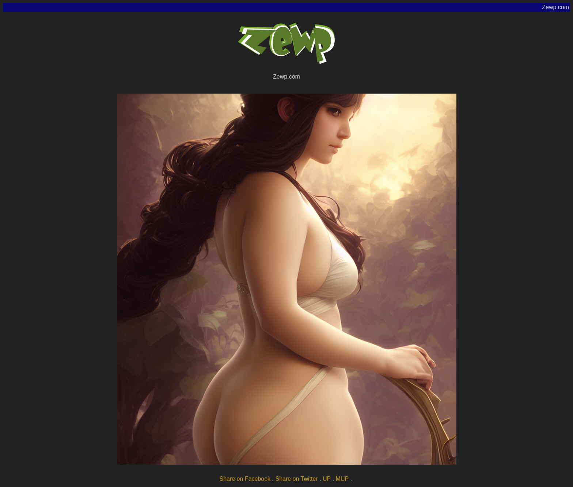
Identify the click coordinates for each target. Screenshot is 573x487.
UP (327, 479)
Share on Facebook (244, 479)
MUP (342, 479)
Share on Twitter (296, 479)
